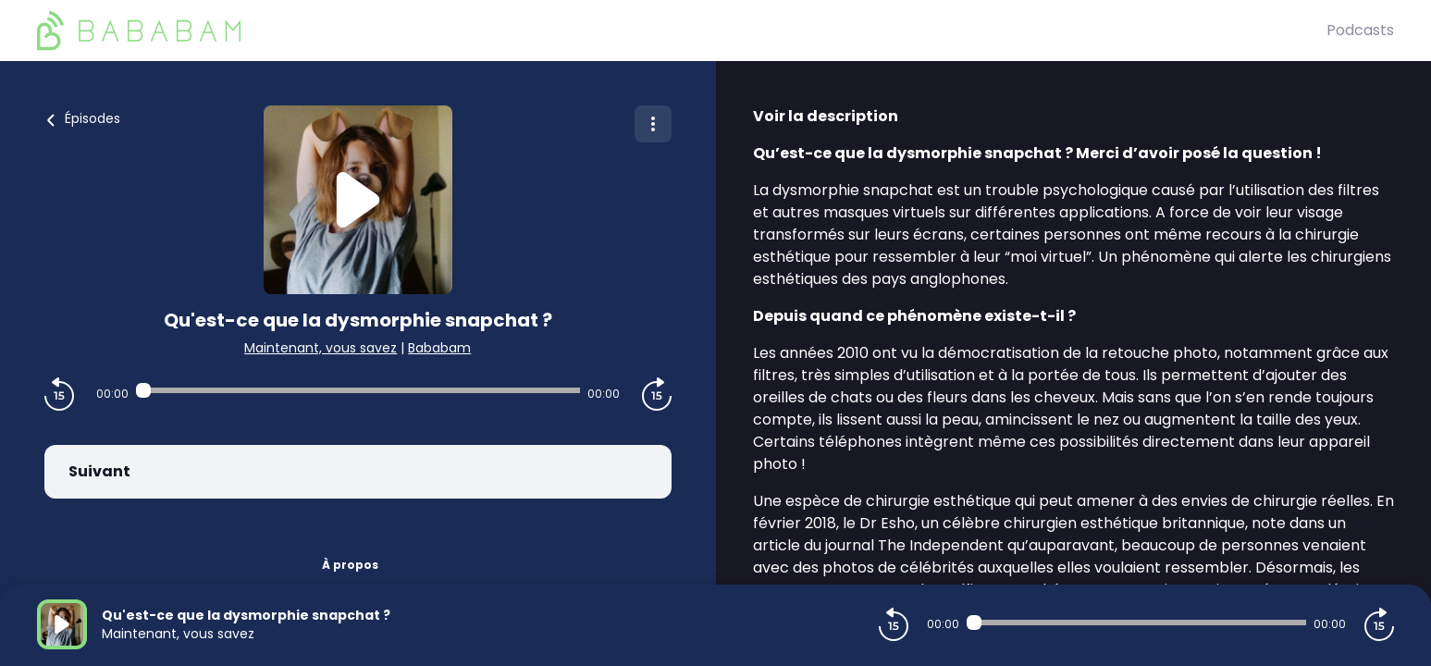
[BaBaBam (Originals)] (681, 30)
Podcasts (1360, 30)
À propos (350, 565)
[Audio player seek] (358, 390)
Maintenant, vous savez (320, 348)
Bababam (439, 348)
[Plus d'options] (653, 123)
